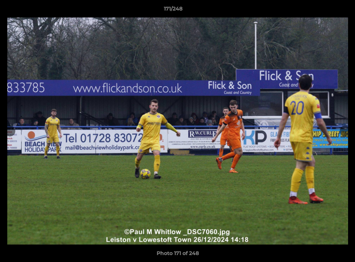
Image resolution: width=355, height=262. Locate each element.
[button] (324, 10)
